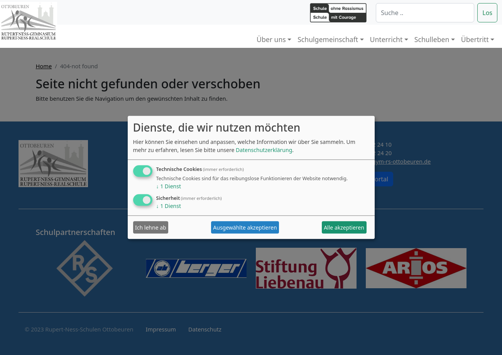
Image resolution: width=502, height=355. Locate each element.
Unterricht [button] (386, 39)
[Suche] (425, 12)
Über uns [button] (271, 39)
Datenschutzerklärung (264, 150)
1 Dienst (168, 186)
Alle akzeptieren (344, 227)
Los (487, 12)
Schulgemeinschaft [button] (327, 39)
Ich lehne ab (150, 227)
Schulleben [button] (431, 39)
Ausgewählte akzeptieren (245, 227)
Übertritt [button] (475, 39)
